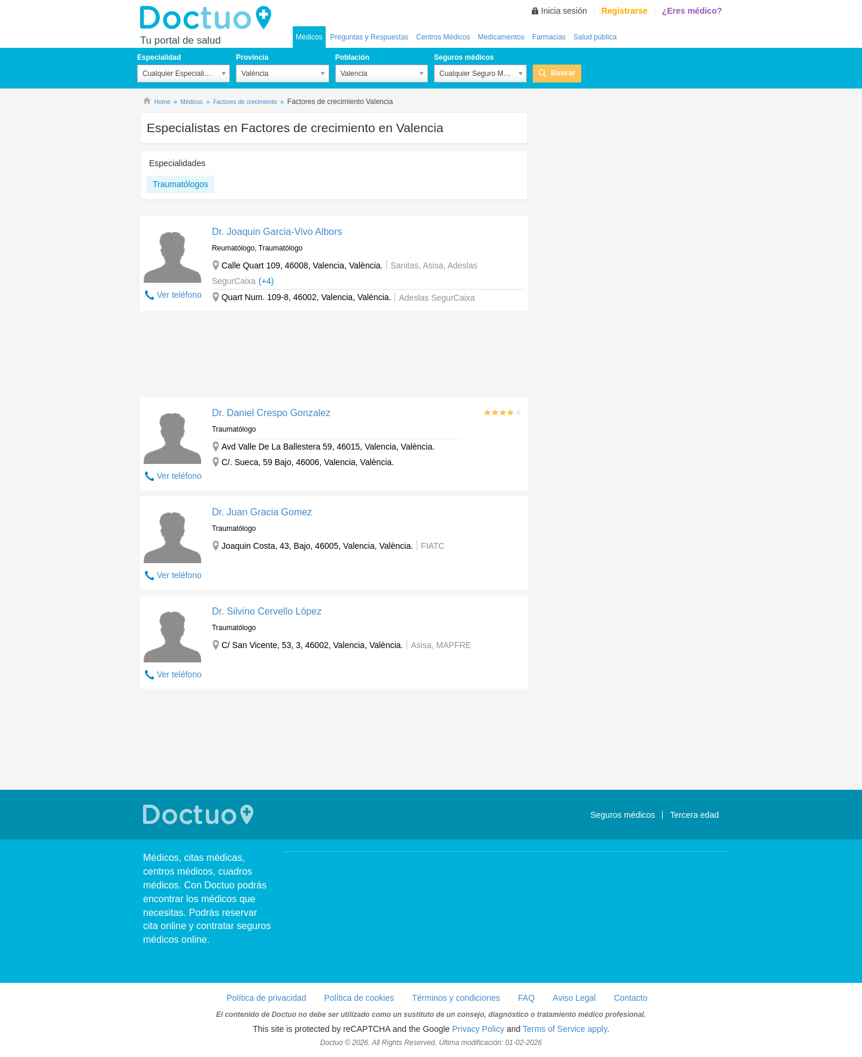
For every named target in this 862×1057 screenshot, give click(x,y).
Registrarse (625, 11)
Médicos (309, 37)
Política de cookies (359, 998)
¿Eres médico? (692, 11)
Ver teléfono (179, 295)
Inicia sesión (564, 11)
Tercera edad (694, 815)
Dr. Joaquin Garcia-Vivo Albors (277, 232)
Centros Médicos (443, 37)
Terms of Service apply (565, 1029)
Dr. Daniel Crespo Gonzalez (271, 413)
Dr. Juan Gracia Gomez (262, 512)
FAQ (526, 998)
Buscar (563, 73)
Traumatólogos (180, 184)
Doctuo (209, 18)
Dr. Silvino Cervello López (266, 611)
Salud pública (595, 37)
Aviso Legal (574, 998)
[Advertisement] (334, 357)
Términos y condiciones (456, 998)
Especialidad (159, 57)
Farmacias (549, 37)
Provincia (252, 57)
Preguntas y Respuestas (369, 37)
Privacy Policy (478, 1029)
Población (352, 57)
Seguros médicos (464, 57)
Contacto (630, 998)
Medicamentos (501, 37)
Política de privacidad (266, 998)
